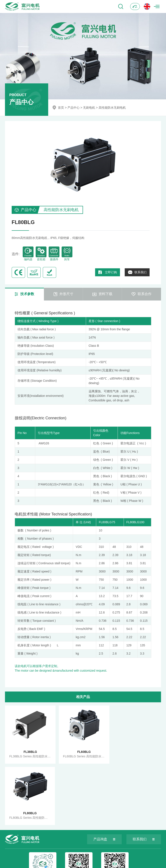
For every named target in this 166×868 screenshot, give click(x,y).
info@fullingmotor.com (76, 852)
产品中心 (73, 107)
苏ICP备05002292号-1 (98, 863)
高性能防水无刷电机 (112, 107)
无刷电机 (89, 107)
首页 (61, 107)
